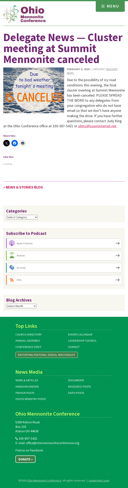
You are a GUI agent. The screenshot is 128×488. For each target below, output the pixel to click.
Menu (110, 6)
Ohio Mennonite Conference (44, 480)
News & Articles (26, 380)
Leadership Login (99, 480)
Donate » (25, 459)
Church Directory (28, 334)
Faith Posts (76, 393)
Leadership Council (82, 340)
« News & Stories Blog (23, 187)
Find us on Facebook (29, 450)
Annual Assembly (27, 340)
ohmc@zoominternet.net (97, 126)
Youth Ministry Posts (30, 399)
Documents (76, 380)
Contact (74, 347)
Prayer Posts (24, 393)
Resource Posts (79, 386)
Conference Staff (28, 347)
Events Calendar (80, 334)
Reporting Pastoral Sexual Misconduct (46, 355)
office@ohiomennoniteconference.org (52, 443)
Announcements (27, 386)
